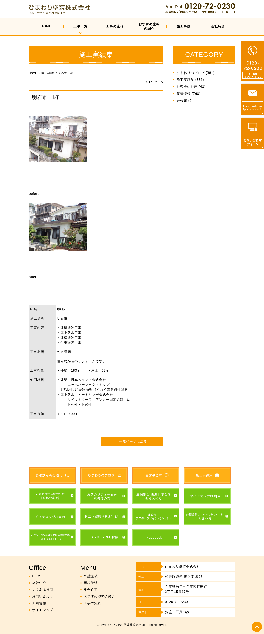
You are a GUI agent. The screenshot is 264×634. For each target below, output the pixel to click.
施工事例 (184, 26)
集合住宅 (91, 589)
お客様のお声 (187, 86)
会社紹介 (218, 26)
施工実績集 (185, 79)
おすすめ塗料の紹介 (149, 26)
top (257, 627)
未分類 (182, 100)
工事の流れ (115, 26)
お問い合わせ (42, 596)
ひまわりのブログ (191, 73)
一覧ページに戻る (133, 441)
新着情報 (184, 93)
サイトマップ (42, 610)
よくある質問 (42, 589)
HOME (46, 26)
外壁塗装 (91, 576)
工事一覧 (80, 26)
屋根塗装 (91, 583)
